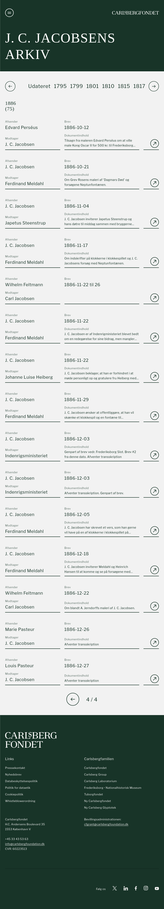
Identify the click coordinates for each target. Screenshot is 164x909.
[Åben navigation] (9, 13)
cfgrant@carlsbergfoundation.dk (106, 824)
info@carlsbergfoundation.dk (25, 844)
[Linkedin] (126, 889)
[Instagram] (146, 889)
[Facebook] (136, 889)
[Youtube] (157, 889)
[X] (115, 889)
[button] (154, 86)
